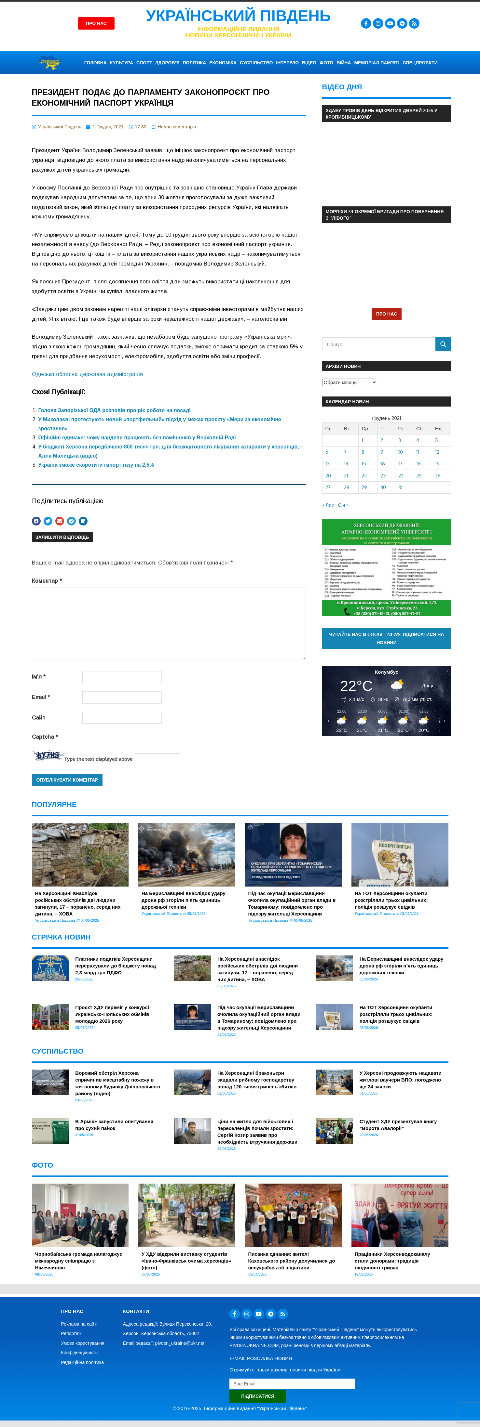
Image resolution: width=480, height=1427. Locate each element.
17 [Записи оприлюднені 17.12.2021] (400, 464)
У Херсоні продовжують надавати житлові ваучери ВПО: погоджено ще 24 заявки (401, 1079)
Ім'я (39, 677)
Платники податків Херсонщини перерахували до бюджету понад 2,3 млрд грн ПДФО (115, 965)
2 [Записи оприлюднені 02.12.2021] (381, 440)
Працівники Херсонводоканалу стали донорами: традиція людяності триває (392, 1260)
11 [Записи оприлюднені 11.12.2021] (417, 452)
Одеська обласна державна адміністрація (87, 374)
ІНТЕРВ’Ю (287, 62)
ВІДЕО (309, 62)
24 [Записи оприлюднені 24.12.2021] (401, 476)
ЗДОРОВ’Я (168, 62)
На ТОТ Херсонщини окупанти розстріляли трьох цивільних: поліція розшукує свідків (391, 900)
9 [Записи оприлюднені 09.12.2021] (381, 452)
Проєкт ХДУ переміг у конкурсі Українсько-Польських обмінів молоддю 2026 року (112, 1014)
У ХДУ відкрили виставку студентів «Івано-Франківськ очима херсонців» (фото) (186, 1260)
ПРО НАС (386, 314)
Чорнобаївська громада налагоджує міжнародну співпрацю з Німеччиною (78, 1260)
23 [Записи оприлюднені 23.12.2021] (383, 476)
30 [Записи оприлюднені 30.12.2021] (383, 487)
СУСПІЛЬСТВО (256, 62)
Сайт (38, 718)
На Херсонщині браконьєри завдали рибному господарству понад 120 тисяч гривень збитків (256, 1079)
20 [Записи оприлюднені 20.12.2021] (328, 476)
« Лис (328, 505)
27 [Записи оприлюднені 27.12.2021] (328, 487)
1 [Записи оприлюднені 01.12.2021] (362, 440)
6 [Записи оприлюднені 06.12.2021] (326, 452)
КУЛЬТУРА (121, 62)
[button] (36, 521)
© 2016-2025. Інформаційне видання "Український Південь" (240, 1408)
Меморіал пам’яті (376, 62)
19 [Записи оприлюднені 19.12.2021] (437, 464)
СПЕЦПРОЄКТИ (420, 62)
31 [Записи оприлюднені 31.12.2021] (400, 487)
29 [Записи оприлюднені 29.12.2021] (364, 487)
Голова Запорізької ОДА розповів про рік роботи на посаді (114, 410)
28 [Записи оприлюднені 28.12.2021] (347, 487)
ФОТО (326, 62)
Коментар (47, 581)
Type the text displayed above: (98, 759)
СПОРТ (144, 62)
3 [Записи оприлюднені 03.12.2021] (399, 440)
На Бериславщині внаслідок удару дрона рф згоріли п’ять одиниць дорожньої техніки (184, 900)
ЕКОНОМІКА (223, 62)
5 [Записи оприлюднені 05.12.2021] (436, 440)
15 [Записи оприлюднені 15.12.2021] (364, 464)
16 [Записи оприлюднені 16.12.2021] (382, 464)
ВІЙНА (343, 62)
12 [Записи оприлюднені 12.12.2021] (437, 452)
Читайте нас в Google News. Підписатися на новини (386, 638)
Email (41, 697)
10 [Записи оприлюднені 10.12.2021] (400, 452)
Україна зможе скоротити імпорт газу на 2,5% (96, 465)
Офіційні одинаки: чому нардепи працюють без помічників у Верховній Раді (137, 437)
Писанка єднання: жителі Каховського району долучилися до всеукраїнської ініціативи (291, 1260)
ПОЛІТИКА (194, 62)
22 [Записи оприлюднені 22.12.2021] (364, 476)
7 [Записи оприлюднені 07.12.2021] (345, 452)
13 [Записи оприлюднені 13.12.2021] (327, 464)
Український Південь (238, 15)
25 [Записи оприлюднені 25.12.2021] (419, 476)
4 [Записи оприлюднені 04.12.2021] (417, 440)
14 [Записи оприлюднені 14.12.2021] (346, 464)
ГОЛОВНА (95, 62)
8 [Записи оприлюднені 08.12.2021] (363, 452)
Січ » (343, 505)
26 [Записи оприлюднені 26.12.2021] (438, 476)
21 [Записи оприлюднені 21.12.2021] (346, 476)
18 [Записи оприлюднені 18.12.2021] (418, 464)
